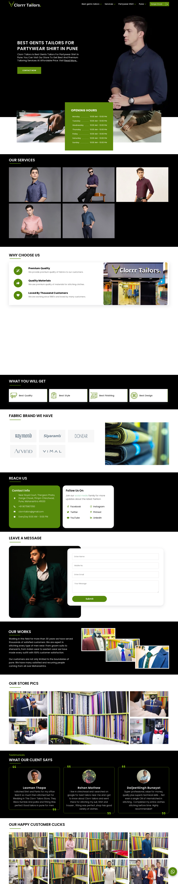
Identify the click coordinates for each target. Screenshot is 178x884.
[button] (29, 70)
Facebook (73, 506)
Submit (89, 598)
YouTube (73, 517)
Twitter (72, 512)
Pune (142, 4)
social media (81, 495)
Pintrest (95, 512)
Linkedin (95, 517)
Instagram (97, 506)
